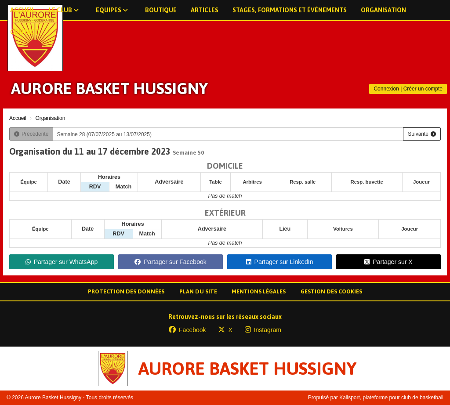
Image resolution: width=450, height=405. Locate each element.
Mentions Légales (259, 291)
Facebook (187, 329)
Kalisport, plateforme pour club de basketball (391, 397)
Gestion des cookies (331, 291)
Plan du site (198, 291)
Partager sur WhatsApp (61, 261)
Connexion (386, 89)
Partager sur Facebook (170, 261)
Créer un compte (423, 89)
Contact (24, 32)
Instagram (263, 329)
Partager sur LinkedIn (279, 261)
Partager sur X (388, 261)
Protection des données (126, 291)
